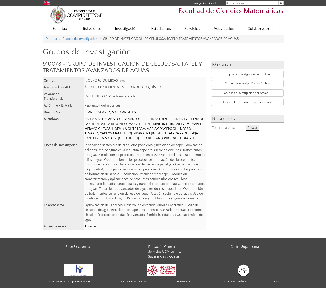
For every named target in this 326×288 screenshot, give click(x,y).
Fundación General (162, 247)
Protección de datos (235, 281)
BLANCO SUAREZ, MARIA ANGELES (110, 112)
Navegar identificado (204, 3)
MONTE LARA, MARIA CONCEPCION (151, 129)
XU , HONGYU (183, 138)
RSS (276, 281)
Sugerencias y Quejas (163, 256)
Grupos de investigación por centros (247, 74)
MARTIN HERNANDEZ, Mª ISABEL (177, 124)
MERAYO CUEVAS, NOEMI (104, 129)
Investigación (126, 28)
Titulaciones (91, 28)
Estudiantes (161, 28)
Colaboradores (260, 28)
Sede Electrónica (78, 247)
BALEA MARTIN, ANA (100, 119)
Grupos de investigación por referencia (247, 102)
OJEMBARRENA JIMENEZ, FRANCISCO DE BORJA (163, 133)
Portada (51, 39)
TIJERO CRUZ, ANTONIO (153, 138)
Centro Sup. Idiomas (245, 247)
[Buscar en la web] (281, 3)
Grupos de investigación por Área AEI (247, 93)
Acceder (91, 226)
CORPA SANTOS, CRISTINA (137, 119)
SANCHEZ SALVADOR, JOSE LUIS (109, 138)
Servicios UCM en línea (165, 251)
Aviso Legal (183, 281)
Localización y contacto (132, 281)
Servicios (192, 28)
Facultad (60, 28)
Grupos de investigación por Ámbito (247, 83)
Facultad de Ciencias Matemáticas (231, 11)
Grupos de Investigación (80, 39)
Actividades (224, 28)
